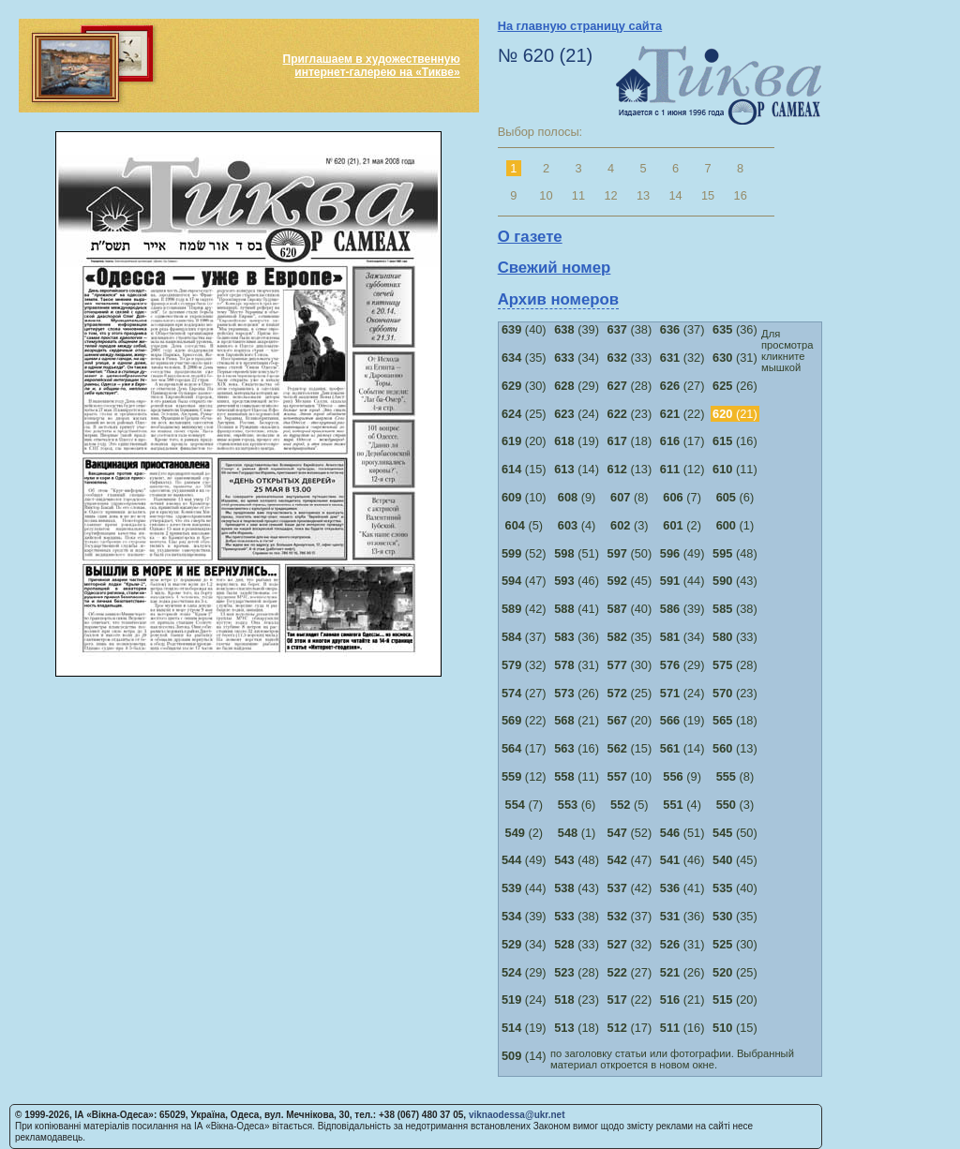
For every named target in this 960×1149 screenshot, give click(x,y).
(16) (735, 441)
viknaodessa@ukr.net (517, 1115)
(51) (576, 553)
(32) (682, 358)
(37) (682, 329)
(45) (630, 581)
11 (578, 195)
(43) (735, 581)
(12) (682, 469)
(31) (735, 358)
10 (545, 195)
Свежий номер (554, 267)
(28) (630, 386)
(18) (630, 441)
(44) (682, 581)
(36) (735, 329)
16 (740, 195)
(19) (576, 441)
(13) (630, 469)
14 (675, 195)
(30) (524, 386)
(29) (576, 386)
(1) (735, 525)
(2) (682, 525)
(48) (735, 553)
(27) (682, 386)
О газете (530, 237)
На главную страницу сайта (580, 26)
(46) (576, 581)
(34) (576, 358)
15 (707, 195)
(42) (524, 609)
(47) (524, 581)
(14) (576, 469)
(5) (524, 525)
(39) (576, 329)
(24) (576, 414)
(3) (629, 525)
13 (643, 195)
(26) (735, 386)
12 (610, 195)
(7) (682, 497)
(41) (576, 609)
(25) (524, 414)
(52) (524, 553)
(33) (630, 358)
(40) (524, 329)
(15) (524, 469)
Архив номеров (559, 299)
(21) (576, 720)
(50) (630, 553)
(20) (524, 441)
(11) (735, 469)
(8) (629, 497)
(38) (630, 329)
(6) (735, 497)
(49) (682, 553)
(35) (524, 358)
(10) (524, 497)
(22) (682, 414)
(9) (577, 497)
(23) (630, 414)
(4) (577, 525)
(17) (682, 441)
